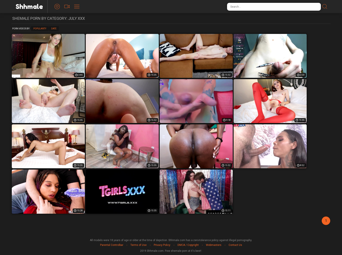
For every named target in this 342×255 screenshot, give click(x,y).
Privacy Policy (162, 245)
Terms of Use (138, 245)
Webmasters (213, 245)
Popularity (39, 28)
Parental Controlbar (111, 245)
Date (53, 28)
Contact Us (235, 245)
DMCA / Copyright (188, 245)
